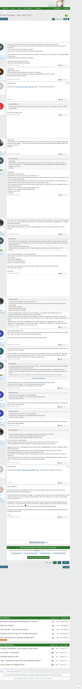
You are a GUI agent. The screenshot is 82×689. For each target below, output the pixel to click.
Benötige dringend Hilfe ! (10, 657)
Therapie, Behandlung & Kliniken (13, 671)
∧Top (78, 687)
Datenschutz (31, 678)
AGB (46, 678)
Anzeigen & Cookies (39, 678)
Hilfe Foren (5, 8)
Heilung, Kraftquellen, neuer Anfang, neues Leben (19, 648)
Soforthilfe (38, 8)
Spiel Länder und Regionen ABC (13, 665)
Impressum (25, 678)
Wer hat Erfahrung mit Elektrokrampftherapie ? (17, 638)
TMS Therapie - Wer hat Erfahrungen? (14, 629)
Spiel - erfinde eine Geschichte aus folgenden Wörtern (21, 661)
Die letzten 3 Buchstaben (10, 652)
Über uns (16, 678)
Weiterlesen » (38, 542)
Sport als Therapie (7, 625)
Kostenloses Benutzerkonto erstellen (38, 557)
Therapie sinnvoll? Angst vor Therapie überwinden (18, 633)
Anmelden (66, 8)
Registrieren (57, 8)
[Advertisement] (38, 127)
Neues (12, 8)
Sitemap (50, 678)
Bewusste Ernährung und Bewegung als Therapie (18, 621)
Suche (19, 8)
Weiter (66, 562)
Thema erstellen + (28, 8)
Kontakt (20, 678)
